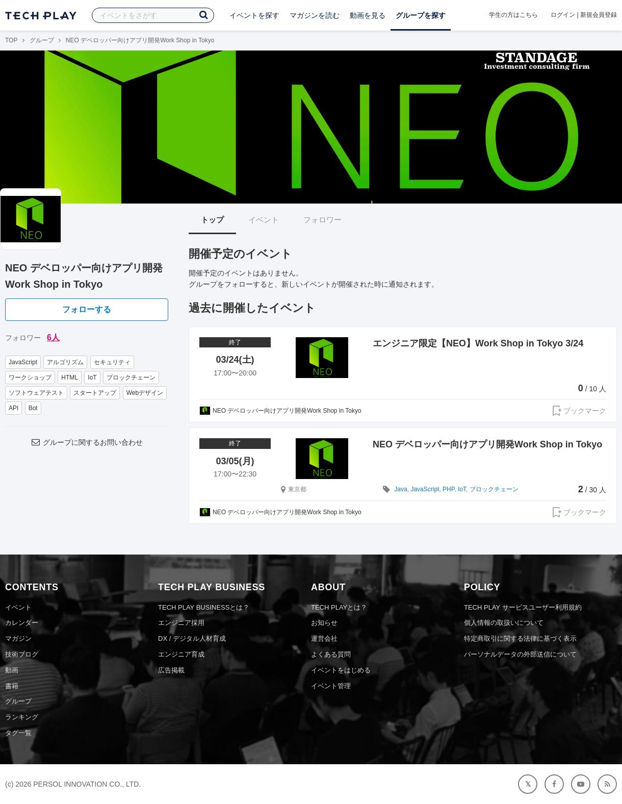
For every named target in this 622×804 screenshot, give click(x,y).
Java (400, 489)
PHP (448, 489)
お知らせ (324, 622)
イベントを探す (254, 15)
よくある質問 (331, 654)
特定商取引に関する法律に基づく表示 (520, 638)
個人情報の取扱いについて (503, 622)
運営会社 (324, 638)
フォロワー (322, 219)
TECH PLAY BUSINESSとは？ (203, 607)
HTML (69, 377)
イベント (263, 219)
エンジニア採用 (181, 622)
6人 (53, 337)
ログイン (563, 14)
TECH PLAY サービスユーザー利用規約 (523, 607)
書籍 (11, 686)
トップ (212, 219)
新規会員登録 (598, 14)
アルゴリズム (65, 362)
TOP (11, 40)
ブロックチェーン (131, 377)
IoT (92, 377)
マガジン (18, 638)
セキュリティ (112, 362)
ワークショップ (30, 377)
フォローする (86, 309)
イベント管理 (331, 686)
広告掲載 (171, 670)
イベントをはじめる (341, 670)
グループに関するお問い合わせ (87, 442)
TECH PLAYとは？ (339, 607)
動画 (11, 670)
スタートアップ (94, 392)
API (13, 408)
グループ (42, 40)
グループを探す (421, 15)
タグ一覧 (18, 733)
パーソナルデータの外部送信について (520, 654)
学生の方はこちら (513, 14)
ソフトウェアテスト (36, 392)
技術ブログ (21, 654)
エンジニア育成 (181, 654)
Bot (33, 408)
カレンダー (21, 622)
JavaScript (23, 362)
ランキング (21, 717)
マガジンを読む (315, 15)
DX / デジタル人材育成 (192, 638)
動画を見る (367, 15)
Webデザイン (144, 392)
